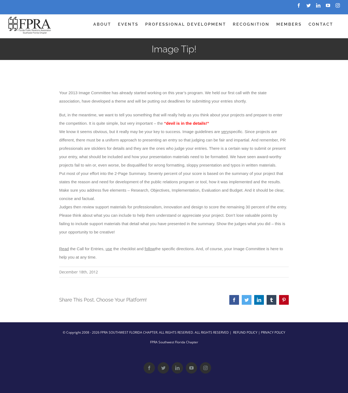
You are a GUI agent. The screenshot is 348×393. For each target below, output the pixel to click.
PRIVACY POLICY (273, 332)
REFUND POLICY (245, 332)
